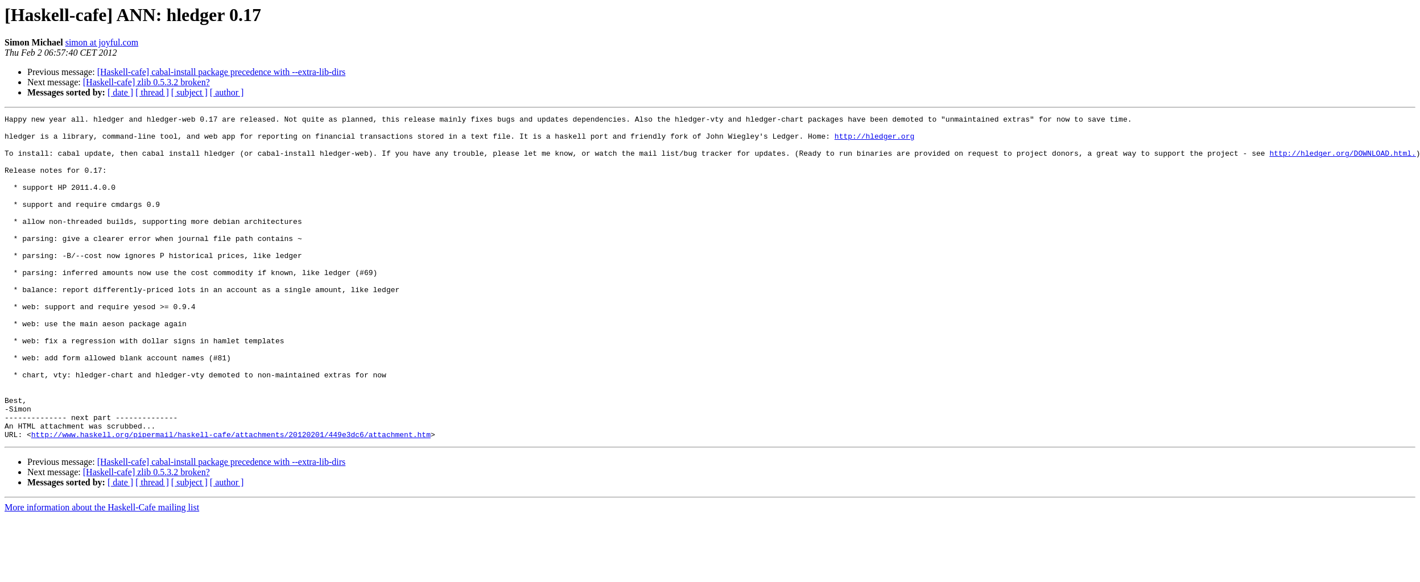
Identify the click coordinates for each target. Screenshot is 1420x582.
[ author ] (227, 92)
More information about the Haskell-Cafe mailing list (102, 572)
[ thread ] (152, 92)
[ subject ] (189, 92)
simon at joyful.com (101, 42)
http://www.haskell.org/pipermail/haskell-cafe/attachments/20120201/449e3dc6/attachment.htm (231, 499)
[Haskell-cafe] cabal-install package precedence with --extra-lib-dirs (221, 72)
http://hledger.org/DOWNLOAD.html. (1342, 161)
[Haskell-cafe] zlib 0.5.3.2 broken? (146, 82)
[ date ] (120, 92)
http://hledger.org (874, 141)
